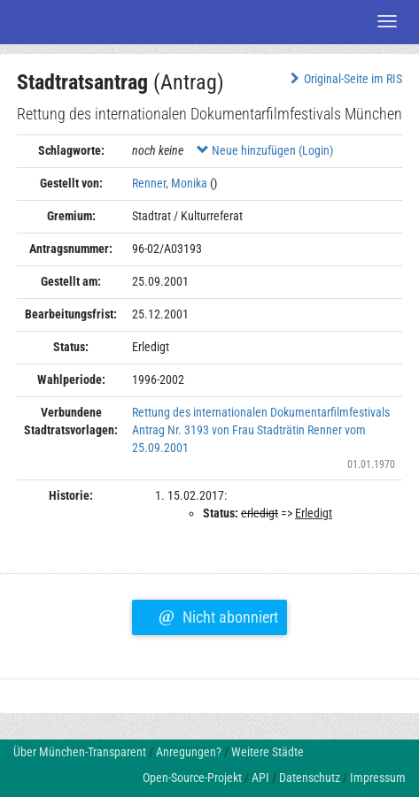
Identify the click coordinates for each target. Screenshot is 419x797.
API (260, 777)
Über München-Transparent (79, 752)
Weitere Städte (267, 752)
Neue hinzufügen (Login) (265, 150)
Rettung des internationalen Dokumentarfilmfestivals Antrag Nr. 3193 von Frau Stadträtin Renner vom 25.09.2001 (261, 430)
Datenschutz (309, 777)
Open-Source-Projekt (192, 777)
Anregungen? (188, 752)
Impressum (378, 777)
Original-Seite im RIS (344, 79)
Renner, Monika (169, 183)
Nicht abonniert (218, 614)
